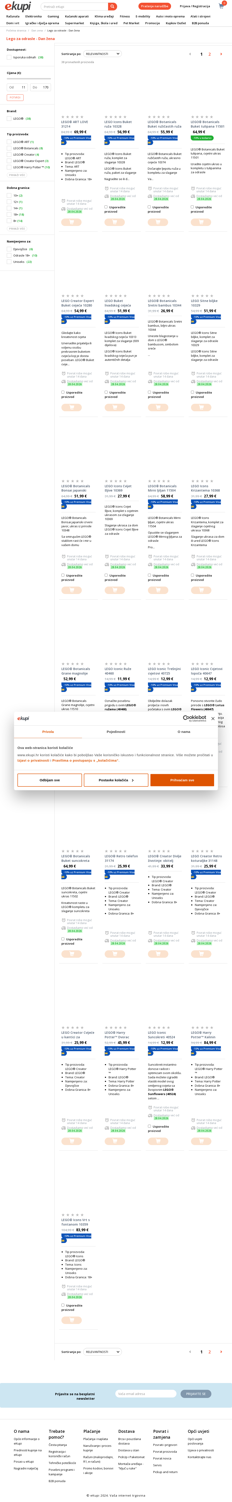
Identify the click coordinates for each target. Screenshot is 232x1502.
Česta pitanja (58, 1445)
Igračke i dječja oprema (42, 23)
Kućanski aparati (77, 16)
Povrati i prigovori (165, 1445)
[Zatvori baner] (213, 718)
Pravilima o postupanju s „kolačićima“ (85, 760)
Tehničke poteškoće (62, 1463)
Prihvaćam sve (182, 780)
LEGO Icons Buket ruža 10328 (118, 124)
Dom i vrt (12, 23)
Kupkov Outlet (176, 23)
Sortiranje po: (71, 54)
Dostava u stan (128, 1450)
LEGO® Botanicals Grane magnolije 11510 (75, 671)
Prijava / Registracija (192, 6)
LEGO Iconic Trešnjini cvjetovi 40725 (164, 671)
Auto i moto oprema (170, 16)
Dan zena (37, 30)
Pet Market (131, 23)
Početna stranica (16, 30)
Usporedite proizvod (115, 209)
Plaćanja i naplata (95, 1439)
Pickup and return (165, 1472)
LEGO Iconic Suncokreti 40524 (161, 1034)
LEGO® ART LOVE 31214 (74, 124)
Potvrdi (15, 97)
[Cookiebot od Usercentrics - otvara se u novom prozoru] (186, 718)
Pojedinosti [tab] (116, 732)
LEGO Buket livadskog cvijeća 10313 (118, 303)
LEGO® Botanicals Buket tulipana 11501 (208, 124)
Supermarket (74, 23)
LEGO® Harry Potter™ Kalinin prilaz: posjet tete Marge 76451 (205, 1034)
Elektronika (33, 16)
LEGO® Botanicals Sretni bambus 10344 (164, 303)
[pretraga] (112, 6)
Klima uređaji (104, 16)
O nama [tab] (184, 732)
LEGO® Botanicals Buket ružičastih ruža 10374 (164, 124)
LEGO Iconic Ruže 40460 (118, 671)
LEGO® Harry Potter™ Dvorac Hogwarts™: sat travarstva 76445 (118, 1034)
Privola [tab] (48, 732)
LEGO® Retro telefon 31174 (121, 858)
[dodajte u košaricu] (71, 222)
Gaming (53, 16)
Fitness (125, 16)
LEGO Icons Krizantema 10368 (205, 488)
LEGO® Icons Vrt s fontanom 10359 (75, 1222)
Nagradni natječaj (26, 1468)
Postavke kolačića (116, 780)
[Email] (145, 1393)
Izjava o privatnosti (201, 1450)
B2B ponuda (200, 23)
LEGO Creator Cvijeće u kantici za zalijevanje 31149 (77, 1034)
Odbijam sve (50, 780)
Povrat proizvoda (165, 1452)
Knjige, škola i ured (104, 23)
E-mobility (143, 16)
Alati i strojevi (200, 16)
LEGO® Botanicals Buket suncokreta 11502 (75, 858)
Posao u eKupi (24, 1461)
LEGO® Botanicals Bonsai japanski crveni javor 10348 (75, 488)
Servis (157, 1465)
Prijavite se (196, 1394)
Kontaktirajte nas (199, 1457)
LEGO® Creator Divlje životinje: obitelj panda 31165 (164, 858)
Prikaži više (17, 175)
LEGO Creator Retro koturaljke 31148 (206, 858)
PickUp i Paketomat (131, 1457)
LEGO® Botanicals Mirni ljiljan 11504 (162, 488)
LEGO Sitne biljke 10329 (204, 303)
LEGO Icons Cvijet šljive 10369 (118, 488)
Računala (12, 16)
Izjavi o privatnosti (33, 760)
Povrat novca (162, 1458)
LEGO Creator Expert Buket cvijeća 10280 (77, 303)
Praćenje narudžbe (154, 6)
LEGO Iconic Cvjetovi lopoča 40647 (206, 671)
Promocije (152, 23)
